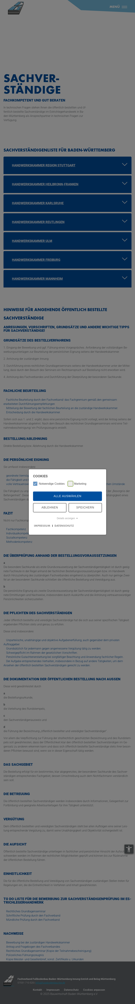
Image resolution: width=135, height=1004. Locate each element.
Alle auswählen (67, 496)
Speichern (85, 507)
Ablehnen (49, 507)
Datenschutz (64, 525)
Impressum (42, 525)
